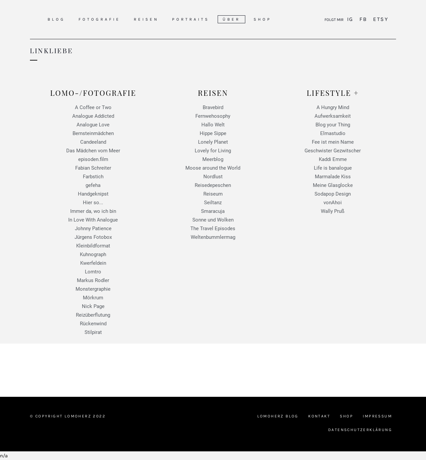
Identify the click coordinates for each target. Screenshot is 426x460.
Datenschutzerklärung (360, 429)
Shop (346, 416)
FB (363, 19)
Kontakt (319, 416)
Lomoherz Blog (278, 416)
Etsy (379, 19)
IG (351, 19)
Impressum (377, 416)
